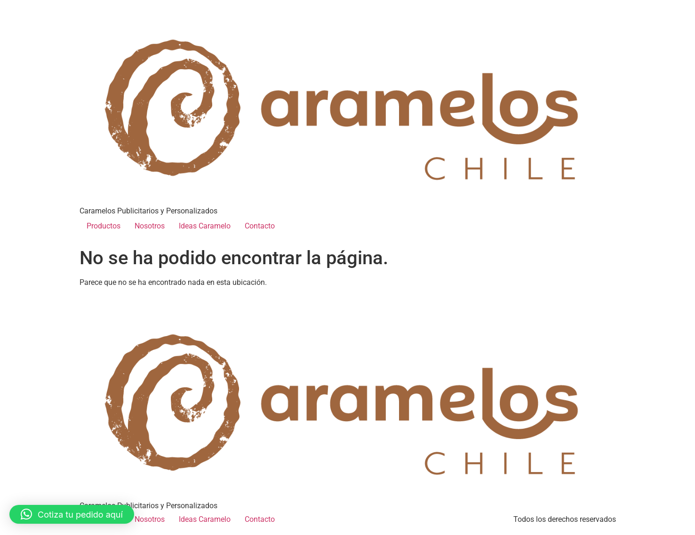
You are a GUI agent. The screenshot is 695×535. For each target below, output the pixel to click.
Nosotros (150, 225)
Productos (103, 225)
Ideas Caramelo (205, 225)
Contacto (260, 225)
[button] (71, 514)
